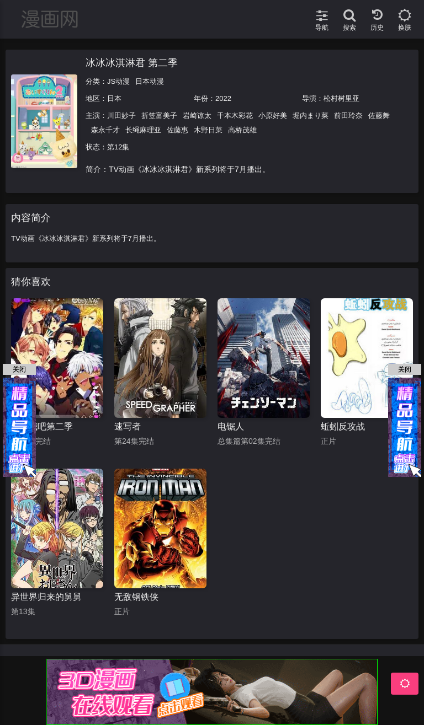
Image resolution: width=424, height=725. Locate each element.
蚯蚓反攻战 (343, 426)
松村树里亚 (341, 98)
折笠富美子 (159, 115)
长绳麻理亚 (143, 130)
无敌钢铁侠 (136, 597)
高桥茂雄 (242, 130)
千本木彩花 (235, 115)
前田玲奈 (348, 115)
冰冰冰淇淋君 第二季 (132, 62)
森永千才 (105, 130)
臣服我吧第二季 (42, 426)
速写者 (127, 426)
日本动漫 (149, 81)
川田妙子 (121, 115)
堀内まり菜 (310, 115)
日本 (114, 98)
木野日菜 (208, 130)
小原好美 (272, 115)
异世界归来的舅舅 (46, 597)
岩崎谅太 (197, 115)
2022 (223, 98)
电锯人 (231, 426)
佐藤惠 (177, 130)
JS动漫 (118, 81)
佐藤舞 (379, 115)
